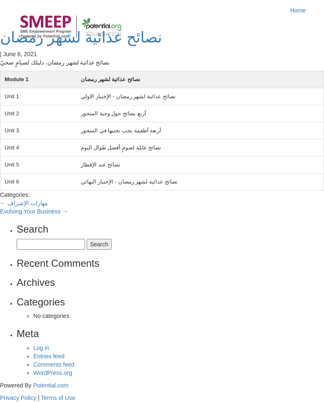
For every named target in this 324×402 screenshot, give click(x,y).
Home (298, 10)
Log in (41, 348)
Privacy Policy (18, 398)
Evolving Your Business (34, 211)
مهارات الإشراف (24, 203)
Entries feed (49, 356)
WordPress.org (52, 373)
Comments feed (54, 364)
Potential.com (50, 385)
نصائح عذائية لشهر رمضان (81, 37)
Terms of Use (58, 398)
